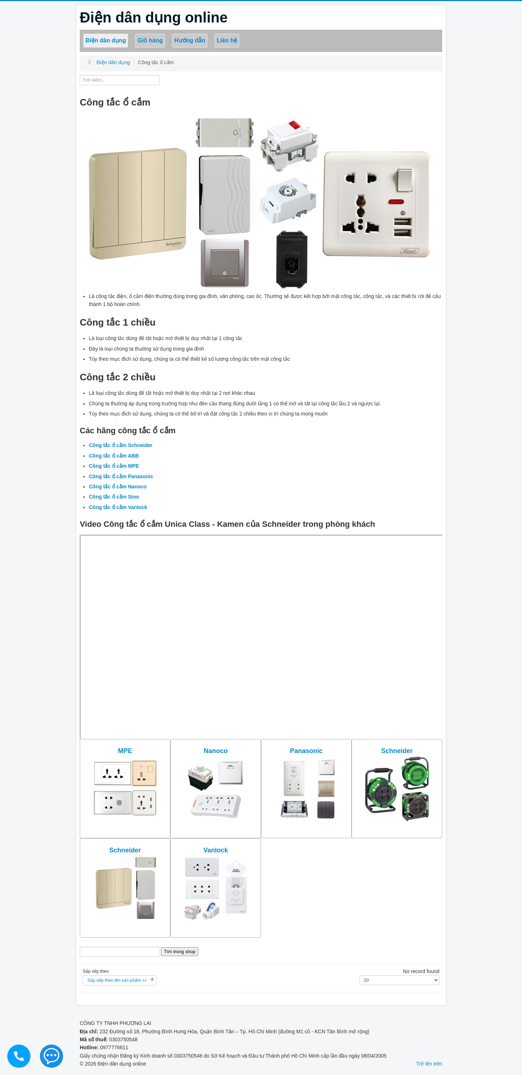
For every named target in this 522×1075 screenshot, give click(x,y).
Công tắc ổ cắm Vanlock (118, 507)
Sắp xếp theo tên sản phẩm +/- (117, 980)
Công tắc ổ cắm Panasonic (121, 476)
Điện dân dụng (106, 40)
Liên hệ (227, 40)
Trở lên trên (429, 1064)
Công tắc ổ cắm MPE (114, 466)
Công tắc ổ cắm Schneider (121, 445)
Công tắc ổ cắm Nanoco (117, 486)
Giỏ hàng (150, 40)
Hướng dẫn (189, 40)
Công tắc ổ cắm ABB (114, 456)
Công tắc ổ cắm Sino (114, 497)
